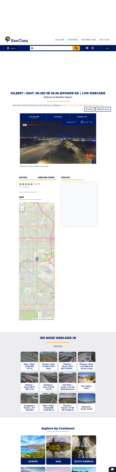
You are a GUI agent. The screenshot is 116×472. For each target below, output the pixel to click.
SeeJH (107, 48)
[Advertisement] (58, 17)
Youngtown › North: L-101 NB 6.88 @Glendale (29, 408)
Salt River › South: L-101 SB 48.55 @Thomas (68, 387)
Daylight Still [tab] (82, 116)
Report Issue (103, 109)
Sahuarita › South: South (86, 408)
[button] (91, 122)
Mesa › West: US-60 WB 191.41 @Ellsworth (29, 366)
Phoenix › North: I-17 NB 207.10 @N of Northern (67, 408)
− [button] (22, 209)
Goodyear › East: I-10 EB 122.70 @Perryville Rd (48, 387)
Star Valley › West (86, 387)
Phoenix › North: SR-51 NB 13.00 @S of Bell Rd (67, 366)
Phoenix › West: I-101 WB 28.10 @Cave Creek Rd (87, 366)
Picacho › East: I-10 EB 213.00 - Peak (48, 366)
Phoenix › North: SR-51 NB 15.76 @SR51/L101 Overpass (29, 387)
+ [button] (22, 205)
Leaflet (34, 319)
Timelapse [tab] (58, 116)
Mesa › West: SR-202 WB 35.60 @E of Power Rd (48, 408)
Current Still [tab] (34, 116)
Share (89, 109)
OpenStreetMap (43, 319)
